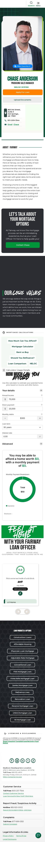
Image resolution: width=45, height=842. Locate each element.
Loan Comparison (17, 363)
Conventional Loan (22, 665)
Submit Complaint (10, 824)
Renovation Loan (22, 699)
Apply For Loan (23, 92)
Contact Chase (22, 245)
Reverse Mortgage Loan (22, 706)
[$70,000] (25, 399)
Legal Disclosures (9, 839)
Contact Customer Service (13, 793)
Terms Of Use (21, 836)
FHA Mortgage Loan (22, 672)
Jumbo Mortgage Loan (22, 685)
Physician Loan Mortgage (22, 651)
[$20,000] (25, 409)
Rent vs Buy (22, 352)
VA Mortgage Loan (22, 720)
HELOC (33, 363)
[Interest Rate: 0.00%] (19, 436)
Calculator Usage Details (18, 370)
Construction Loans (22, 637)
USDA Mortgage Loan (22, 713)
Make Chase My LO (23, 66)
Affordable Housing (22, 644)
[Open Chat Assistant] (38, 835)
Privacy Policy (8, 836)
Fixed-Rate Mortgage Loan (22, 679)
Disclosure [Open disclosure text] (8, 514)
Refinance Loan (22, 692)
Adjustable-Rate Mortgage (22, 658)
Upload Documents (22, 100)
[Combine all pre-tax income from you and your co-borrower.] (42, 395)
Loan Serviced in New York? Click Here (18, 796)
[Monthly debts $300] (22, 418)
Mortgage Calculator (22, 346)
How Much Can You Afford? (22, 341)
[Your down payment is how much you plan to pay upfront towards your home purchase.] (42, 405)
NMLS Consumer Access (12, 777)
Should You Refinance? (22, 358)
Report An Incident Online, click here (17, 810)
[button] (38, 4)
